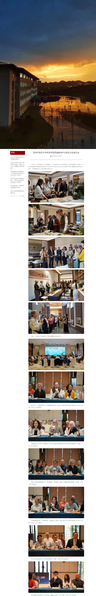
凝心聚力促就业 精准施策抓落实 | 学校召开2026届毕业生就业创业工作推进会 (17, 180)
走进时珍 (71, 10)
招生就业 (48, 10)
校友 (17, 4)
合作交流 (55, 10)
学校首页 (8, 10)
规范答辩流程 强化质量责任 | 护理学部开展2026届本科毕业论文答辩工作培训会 (17, 173)
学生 (7, 4)
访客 (21, 4)
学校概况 (16, 10)
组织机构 (24, 10)
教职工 (12, 4)
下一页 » (23, 196)
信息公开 (79, 10)
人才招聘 (63, 10)
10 (20, 196)
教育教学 (32, 10)
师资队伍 (40, 10)
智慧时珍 (87, 10)
